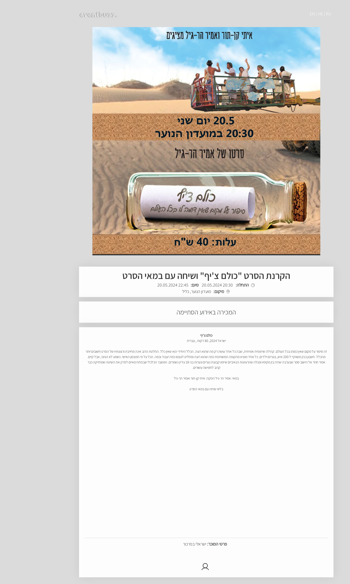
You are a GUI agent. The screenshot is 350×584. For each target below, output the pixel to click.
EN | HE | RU (289, 14)
